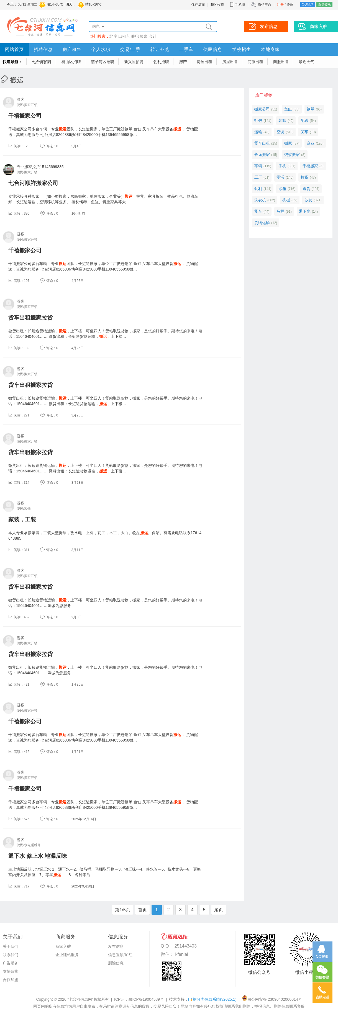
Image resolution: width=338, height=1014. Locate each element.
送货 (306, 188)
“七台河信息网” (80, 999)
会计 (153, 36)
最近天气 (306, 62)
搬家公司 (262, 109)
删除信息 (116, 963)
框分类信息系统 (212, 999)
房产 (183, 62)
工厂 (258, 177)
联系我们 (10, 955)
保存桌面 (198, 5)
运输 (258, 132)
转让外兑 (159, 49)
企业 (310, 143)
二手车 (186, 49)
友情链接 (10, 971)
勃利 (258, 188)
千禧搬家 (310, 166)
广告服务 (10, 963)
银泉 (144, 36)
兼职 (135, 36)
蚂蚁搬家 (292, 154)
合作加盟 (10, 979)
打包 (258, 120)
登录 (289, 5)
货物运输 (262, 222)
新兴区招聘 (134, 62)
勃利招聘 (161, 62)
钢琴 (310, 109)
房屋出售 (230, 62)
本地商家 (270, 49)
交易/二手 (130, 49)
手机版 (237, 5)
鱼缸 (288, 109)
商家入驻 (63, 946)
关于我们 (10, 946)
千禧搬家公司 (25, 116)
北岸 (113, 36)
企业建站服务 (67, 955)
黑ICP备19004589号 (146, 999)
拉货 (304, 177)
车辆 (258, 166)
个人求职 (100, 49)
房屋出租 (204, 62)
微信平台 (264, 5)
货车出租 (262, 143)
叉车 (304, 132)
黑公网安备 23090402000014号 (272, 999)
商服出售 (281, 62)
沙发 (308, 200)
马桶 (280, 211)
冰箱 (282, 188)
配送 (304, 120)
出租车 (124, 36)
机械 (286, 200)
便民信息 (212, 49)
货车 (258, 211)
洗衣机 (260, 200)
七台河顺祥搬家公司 (33, 183)
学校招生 (241, 49)
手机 (282, 166)
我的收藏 (217, 5)
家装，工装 (22, 519)
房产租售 (72, 49)
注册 (280, 5)
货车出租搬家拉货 (30, 318)
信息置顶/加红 (120, 955)
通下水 (305, 211)
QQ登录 (308, 4)
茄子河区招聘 (102, 62)
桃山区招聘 (71, 62)
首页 (142, 909)
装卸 (282, 120)
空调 (280, 132)
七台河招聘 (42, 62)
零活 (280, 177)
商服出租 (255, 62)
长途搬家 (262, 154)
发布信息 (116, 946)
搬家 (288, 143)
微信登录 (324, 4)
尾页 (218, 909)
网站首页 (14, 49)
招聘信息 (43, 49)
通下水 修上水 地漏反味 (37, 856)
